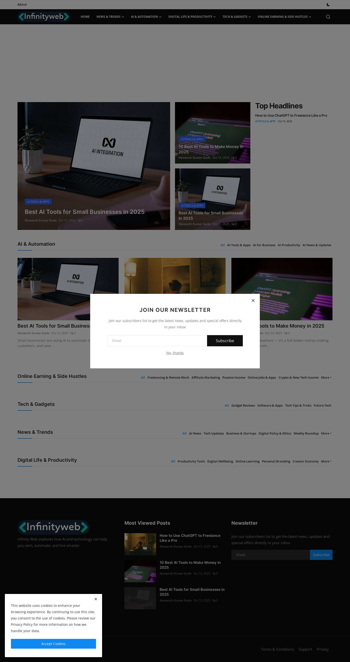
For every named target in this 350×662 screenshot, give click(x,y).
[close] (96, 599)
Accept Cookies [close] (53, 643)
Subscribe (225, 340)
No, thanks (175, 352)
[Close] (253, 300)
